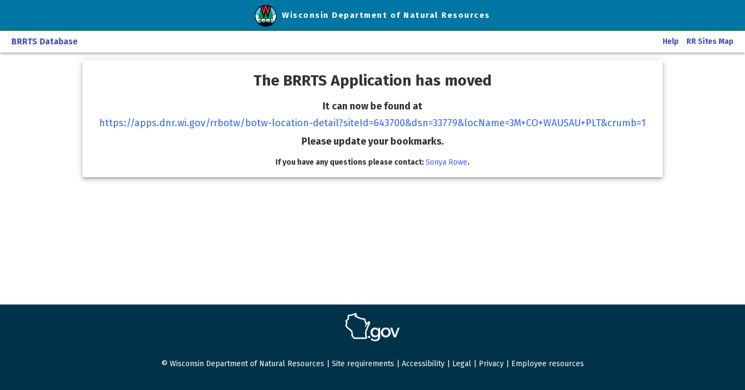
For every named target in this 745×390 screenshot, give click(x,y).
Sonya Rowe (446, 162)
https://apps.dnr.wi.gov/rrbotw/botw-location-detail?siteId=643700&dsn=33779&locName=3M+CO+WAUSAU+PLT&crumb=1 (372, 123)
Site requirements (363, 363)
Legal (461, 363)
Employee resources (547, 363)
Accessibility (423, 363)
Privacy (491, 363)
